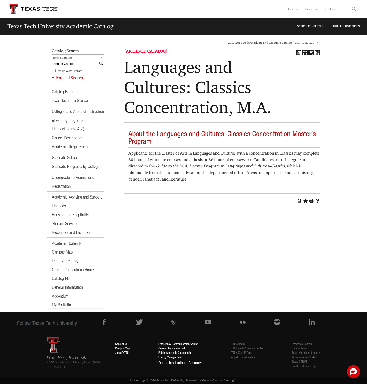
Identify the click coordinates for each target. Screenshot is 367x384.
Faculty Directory (65, 260)
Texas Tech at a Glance (70, 100)
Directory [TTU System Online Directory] (293, 9)
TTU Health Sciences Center (247, 348)
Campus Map (62, 251)
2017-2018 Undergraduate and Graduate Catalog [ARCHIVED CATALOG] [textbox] (274, 42)
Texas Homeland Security (306, 353)
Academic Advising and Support (77, 196)
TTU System (238, 344)
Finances (59, 205)
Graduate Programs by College (75, 166)
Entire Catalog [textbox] (62, 57)
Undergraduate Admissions (73, 177)
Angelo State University (244, 357)
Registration (61, 186)
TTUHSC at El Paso (241, 353)
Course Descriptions (67, 137)
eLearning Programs (67, 120)
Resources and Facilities (71, 232)
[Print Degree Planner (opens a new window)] (298, 52)
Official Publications (346, 26)
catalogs (139, 380)
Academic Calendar (310, 26)
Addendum (60, 296)
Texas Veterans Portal (304, 357)
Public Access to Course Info (174, 353)
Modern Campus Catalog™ (219, 380)
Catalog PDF (61, 278)
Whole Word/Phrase (69, 70)
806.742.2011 (57, 367)
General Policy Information (173, 348)
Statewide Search (302, 344)
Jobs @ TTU (122, 353)
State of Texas (299, 348)
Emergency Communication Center (178, 344)
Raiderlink (312, 9)
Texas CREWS (299, 361)
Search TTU (354, 9)
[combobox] (273, 42)
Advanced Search (67, 77)
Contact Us (121, 344)
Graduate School (65, 157)
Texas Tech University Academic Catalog (60, 26)
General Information (67, 287)
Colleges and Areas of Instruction (78, 111)
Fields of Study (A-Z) (68, 128)
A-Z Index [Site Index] (331, 9)
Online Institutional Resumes (180, 362)
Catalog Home (63, 91)
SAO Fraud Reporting (304, 366)
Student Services (65, 223)
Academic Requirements (71, 146)
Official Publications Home (73, 269)
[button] (353, 371)
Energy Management (170, 357)
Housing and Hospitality (70, 214)
